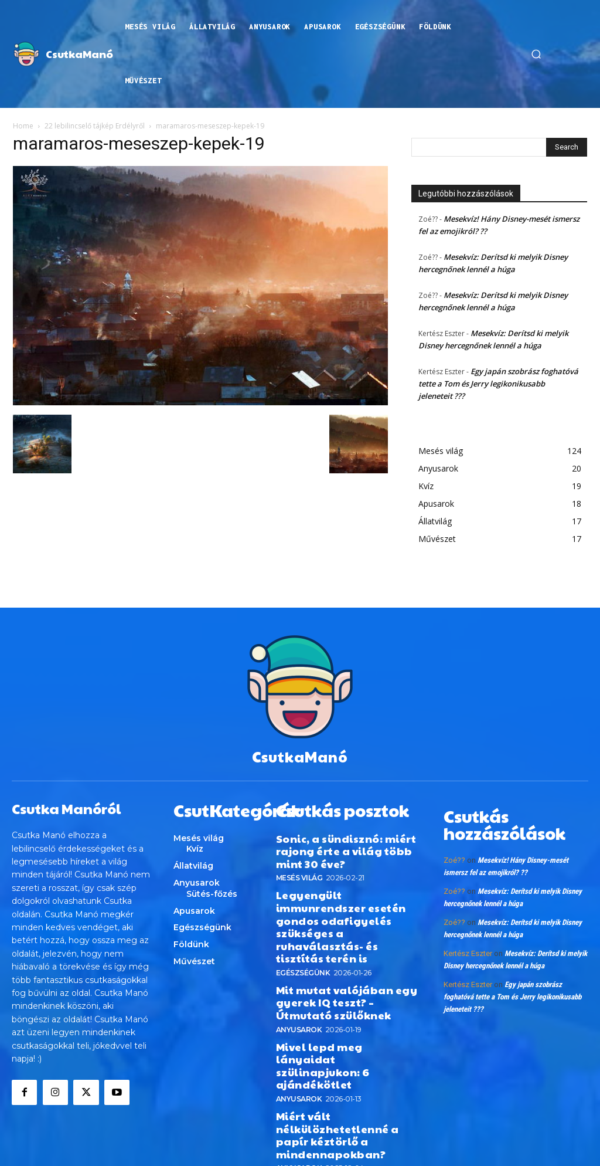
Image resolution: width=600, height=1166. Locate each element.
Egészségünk (303, 922)
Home (23, 126)
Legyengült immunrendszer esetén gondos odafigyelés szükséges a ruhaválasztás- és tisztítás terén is (345, 895)
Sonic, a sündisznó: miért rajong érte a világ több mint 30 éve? (343, 841)
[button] (536, 54)
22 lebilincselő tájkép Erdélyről (95, 126)
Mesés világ (299, 864)
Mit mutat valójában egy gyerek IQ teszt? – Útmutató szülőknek (340, 949)
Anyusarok (299, 971)
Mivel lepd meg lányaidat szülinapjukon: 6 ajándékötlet (345, 993)
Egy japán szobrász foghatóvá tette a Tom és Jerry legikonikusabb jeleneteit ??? (498, 383)
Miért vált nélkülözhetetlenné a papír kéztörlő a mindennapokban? (345, 1037)
